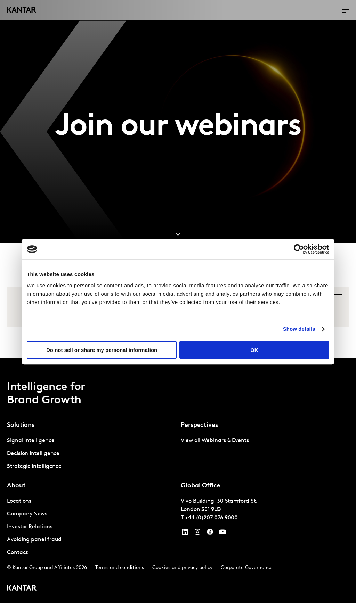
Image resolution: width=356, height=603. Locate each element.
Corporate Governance (247, 567)
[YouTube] (185, 533)
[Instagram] (197, 533)
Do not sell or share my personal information (101, 350)
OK (254, 350)
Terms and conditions (119, 567)
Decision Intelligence (33, 453)
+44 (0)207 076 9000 (211, 518)
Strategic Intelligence (34, 466)
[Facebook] (210, 533)
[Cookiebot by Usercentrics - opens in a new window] (298, 249)
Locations (19, 501)
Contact (17, 552)
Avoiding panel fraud (34, 540)
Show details (299, 329)
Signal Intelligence (30, 441)
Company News (27, 514)
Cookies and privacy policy (182, 567)
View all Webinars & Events (215, 441)
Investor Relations (29, 527)
